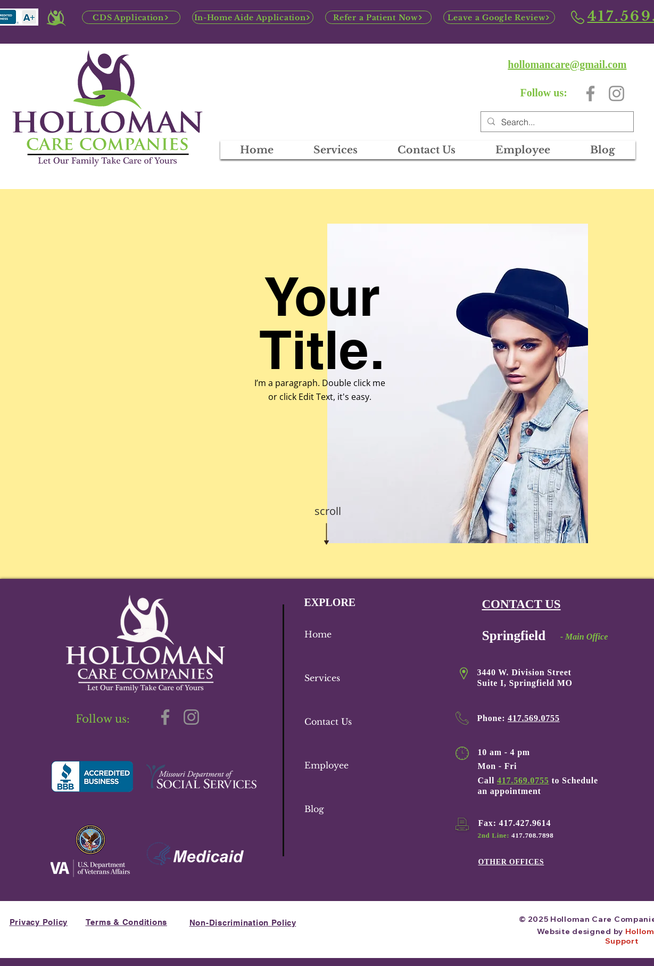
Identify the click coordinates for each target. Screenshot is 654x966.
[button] (523, 150)
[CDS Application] (131, 17)
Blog (314, 809)
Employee (326, 765)
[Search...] (556, 122)
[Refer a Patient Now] (378, 17)
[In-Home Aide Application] (252, 17)
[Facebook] (590, 93)
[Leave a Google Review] (499, 17)
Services (322, 678)
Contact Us (328, 721)
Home (318, 634)
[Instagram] (616, 93)
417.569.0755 (534, 718)
